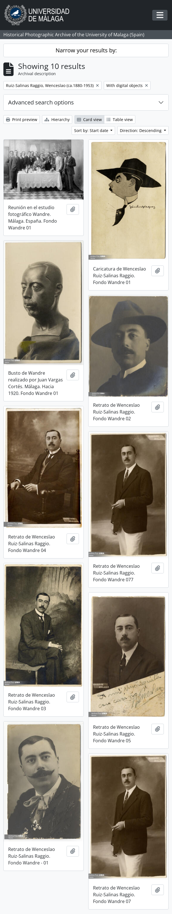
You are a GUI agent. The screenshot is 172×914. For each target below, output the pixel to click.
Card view (89, 119)
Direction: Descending (141, 130)
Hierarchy (57, 119)
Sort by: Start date (91, 130)
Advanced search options (41, 102)
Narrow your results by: (86, 50)
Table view (120, 119)
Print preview (21, 119)
